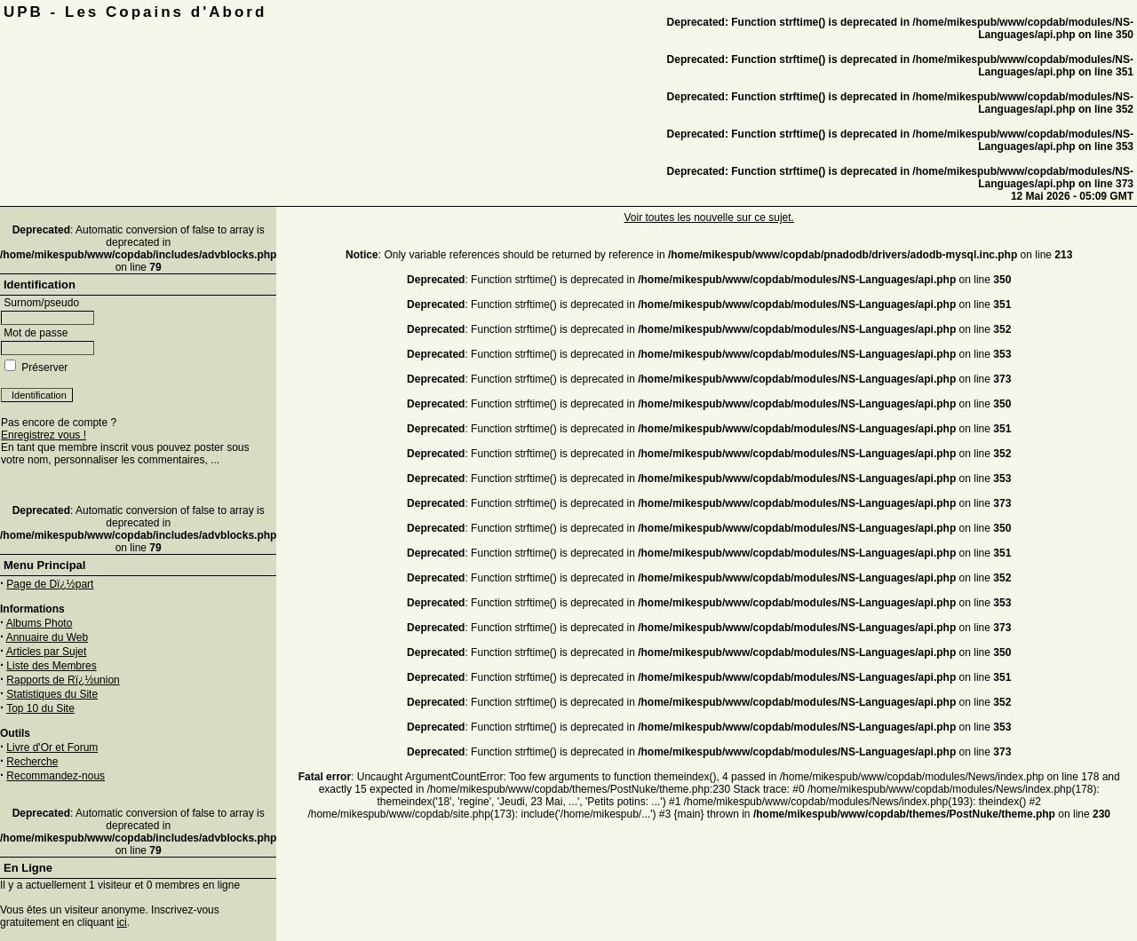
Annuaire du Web (47, 637)
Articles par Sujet (46, 651)
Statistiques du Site (52, 694)
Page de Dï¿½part (49, 584)
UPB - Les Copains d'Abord (135, 12)
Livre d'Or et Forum (52, 747)
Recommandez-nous (55, 776)
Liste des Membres (51, 666)
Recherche (32, 761)
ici (121, 922)
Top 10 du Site (40, 708)
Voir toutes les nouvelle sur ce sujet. (708, 217)
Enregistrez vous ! (43, 435)
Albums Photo (39, 623)
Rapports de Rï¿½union (62, 680)
